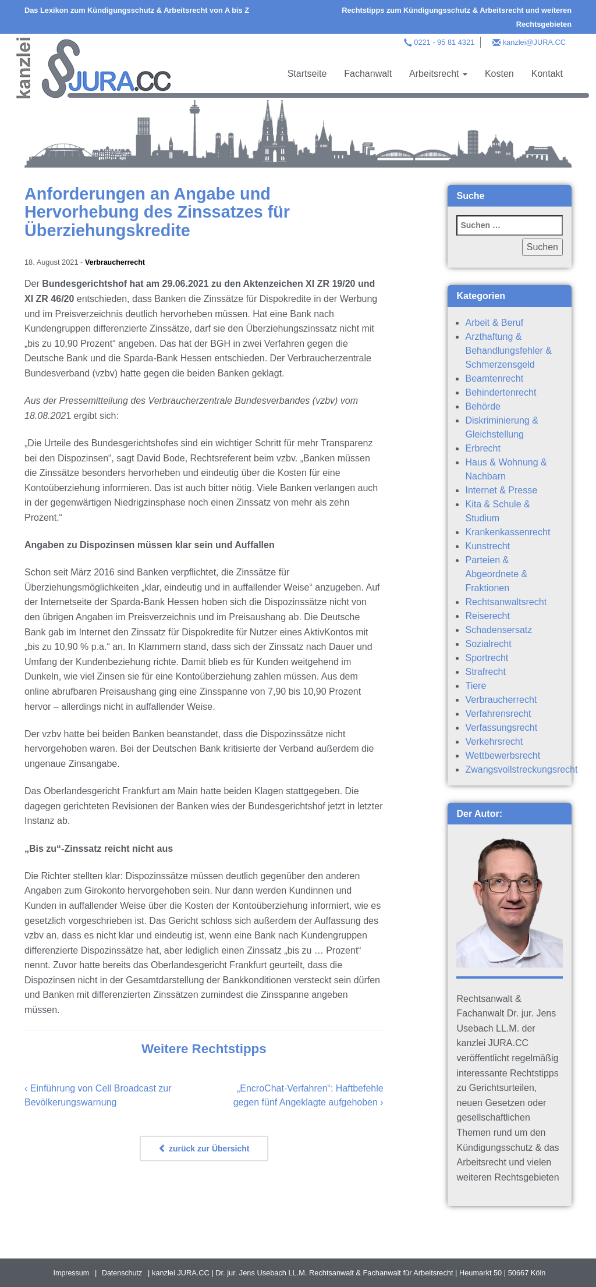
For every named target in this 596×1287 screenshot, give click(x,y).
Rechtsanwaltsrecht (506, 602)
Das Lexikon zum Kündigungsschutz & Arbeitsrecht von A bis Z (136, 10)
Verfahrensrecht (498, 714)
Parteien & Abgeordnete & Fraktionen (496, 574)
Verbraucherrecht (116, 262)
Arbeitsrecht (438, 74)
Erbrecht (482, 448)
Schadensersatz (498, 630)
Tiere (475, 686)
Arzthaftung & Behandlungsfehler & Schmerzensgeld (508, 350)
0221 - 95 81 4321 (444, 42)
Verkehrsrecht (494, 741)
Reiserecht (487, 616)
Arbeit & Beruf (494, 323)
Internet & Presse (501, 490)
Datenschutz (122, 1272)
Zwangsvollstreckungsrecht (521, 769)
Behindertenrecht (500, 392)
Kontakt (547, 74)
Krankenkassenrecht (507, 532)
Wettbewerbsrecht (502, 755)
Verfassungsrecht (501, 728)
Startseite (307, 74)
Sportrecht (486, 658)
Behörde (483, 406)
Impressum (70, 1272)
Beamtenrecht (494, 378)
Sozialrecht (488, 644)
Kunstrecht (487, 546)
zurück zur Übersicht (203, 1148)
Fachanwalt (368, 74)
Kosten (499, 74)
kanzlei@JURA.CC (534, 42)
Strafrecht (485, 672)
